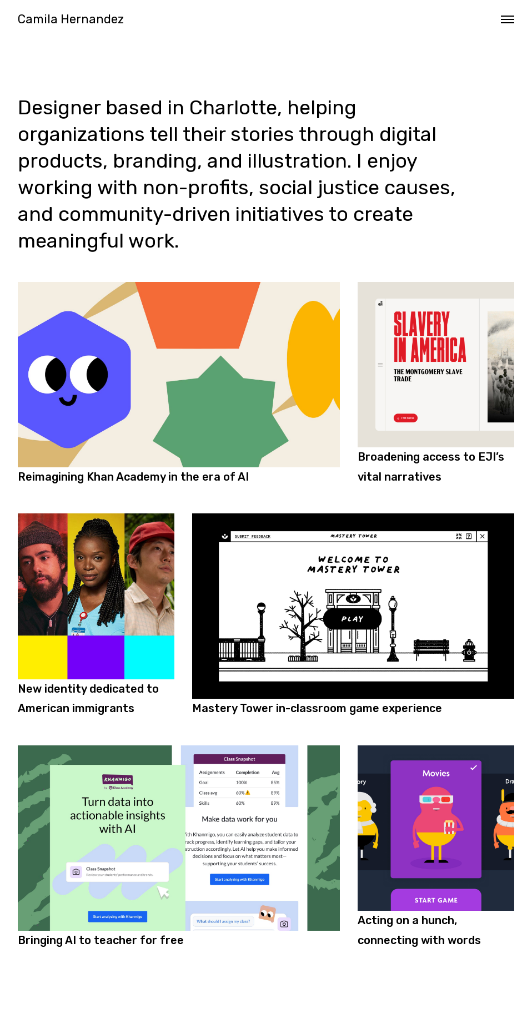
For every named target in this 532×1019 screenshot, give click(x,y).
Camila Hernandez (71, 19)
